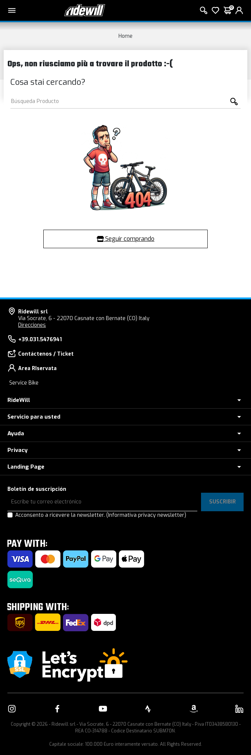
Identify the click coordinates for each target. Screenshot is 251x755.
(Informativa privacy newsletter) (146, 515)
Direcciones (32, 325)
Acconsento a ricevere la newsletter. (100, 515)
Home (125, 36)
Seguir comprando (125, 239)
